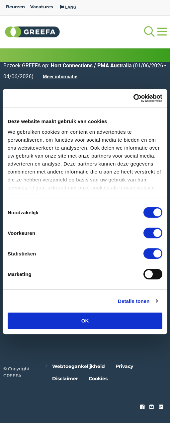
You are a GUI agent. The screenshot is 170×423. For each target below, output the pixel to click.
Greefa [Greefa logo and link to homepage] (32, 31)
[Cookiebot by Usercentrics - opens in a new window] (133, 98)
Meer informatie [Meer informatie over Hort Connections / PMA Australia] (60, 77)
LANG (68, 7)
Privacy (124, 366)
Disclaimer (65, 379)
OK (85, 320)
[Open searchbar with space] (149, 31)
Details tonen (133, 301)
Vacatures (41, 6)
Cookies (98, 379)
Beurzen (15, 6)
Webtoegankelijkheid (78, 366)
